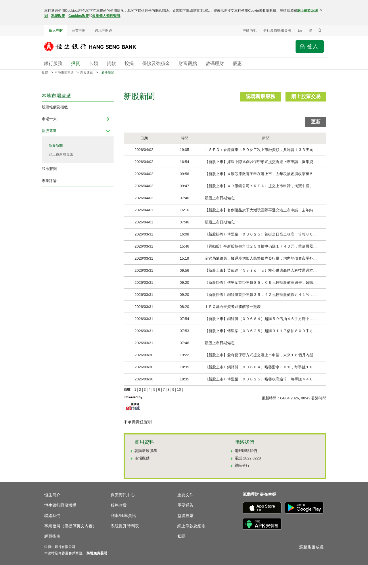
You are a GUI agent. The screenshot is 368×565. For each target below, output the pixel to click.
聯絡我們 (52, 515)
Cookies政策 (78, 16)
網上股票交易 (306, 96)
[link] (97, 553)
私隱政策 (58, 16)
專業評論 (49, 181)
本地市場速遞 (64, 72)
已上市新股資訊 (61, 154)
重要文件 (185, 495)
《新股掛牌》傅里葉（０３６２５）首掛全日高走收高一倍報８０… (261, 234)
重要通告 (185, 505)
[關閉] (321, 10)
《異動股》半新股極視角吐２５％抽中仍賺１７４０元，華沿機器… (261, 246)
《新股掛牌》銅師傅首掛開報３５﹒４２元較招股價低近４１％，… (261, 294)
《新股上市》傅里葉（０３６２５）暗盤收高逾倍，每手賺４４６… (261, 379)
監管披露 (185, 515)
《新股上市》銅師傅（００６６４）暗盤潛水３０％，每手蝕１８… (261, 367)
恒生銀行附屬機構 (60, 505)
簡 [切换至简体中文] (310, 30)
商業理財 (79, 30)
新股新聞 (56, 145)
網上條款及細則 (191, 526)
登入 (312, 46)
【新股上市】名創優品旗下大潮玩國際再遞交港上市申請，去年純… (261, 210)
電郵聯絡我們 (246, 451)
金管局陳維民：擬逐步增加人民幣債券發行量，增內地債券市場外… (261, 258)
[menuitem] (108, 119)
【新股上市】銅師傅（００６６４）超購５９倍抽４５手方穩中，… (261, 319)
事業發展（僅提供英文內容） (70, 526)
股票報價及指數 (55, 107)
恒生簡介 (52, 495)
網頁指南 (52, 536)
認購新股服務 (260, 96)
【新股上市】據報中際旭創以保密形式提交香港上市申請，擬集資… (261, 162)
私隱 (181, 536)
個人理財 (56, 30)
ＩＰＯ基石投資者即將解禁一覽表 (233, 306)
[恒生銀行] (94, 46)
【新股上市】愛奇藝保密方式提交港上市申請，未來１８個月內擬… (261, 355)
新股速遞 (86, 72)
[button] (320, 30)
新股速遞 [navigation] (49, 131)
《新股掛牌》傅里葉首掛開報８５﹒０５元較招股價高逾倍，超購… (261, 282)
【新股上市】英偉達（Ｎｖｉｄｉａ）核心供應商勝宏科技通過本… (261, 270)
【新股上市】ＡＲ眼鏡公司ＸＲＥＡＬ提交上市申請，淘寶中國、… (261, 186)
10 (179, 390)
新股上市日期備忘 (220, 198)
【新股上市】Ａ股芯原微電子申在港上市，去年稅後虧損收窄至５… (261, 174)
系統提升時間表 (125, 526)
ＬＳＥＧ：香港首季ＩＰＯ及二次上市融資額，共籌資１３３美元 (259, 150)
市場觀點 (142, 458)
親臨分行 (242, 465)
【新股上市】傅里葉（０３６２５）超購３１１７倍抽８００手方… (261, 331)
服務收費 (119, 505)
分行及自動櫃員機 (277, 30)
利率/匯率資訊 (123, 515)
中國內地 (249, 30)
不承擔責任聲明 (138, 422)
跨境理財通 (103, 30)
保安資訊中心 (123, 495)
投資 (45, 72)
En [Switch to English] (300, 30)
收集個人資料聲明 (106, 16)
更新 (316, 122)
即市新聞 (49, 169)
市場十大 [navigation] (49, 119)
